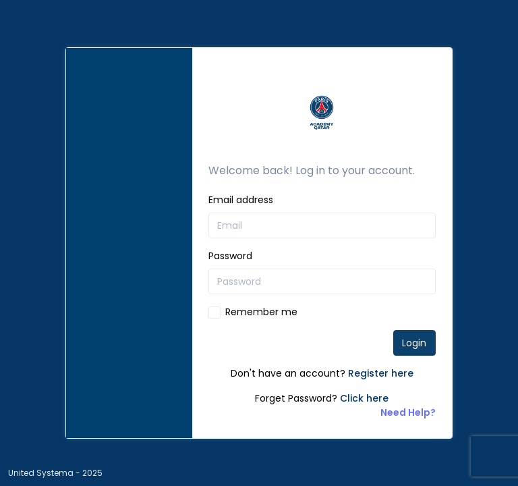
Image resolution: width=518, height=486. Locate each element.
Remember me (261, 312)
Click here (364, 398)
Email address (240, 200)
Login (414, 343)
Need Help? (408, 412)
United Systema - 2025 (55, 473)
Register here (380, 373)
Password (230, 256)
